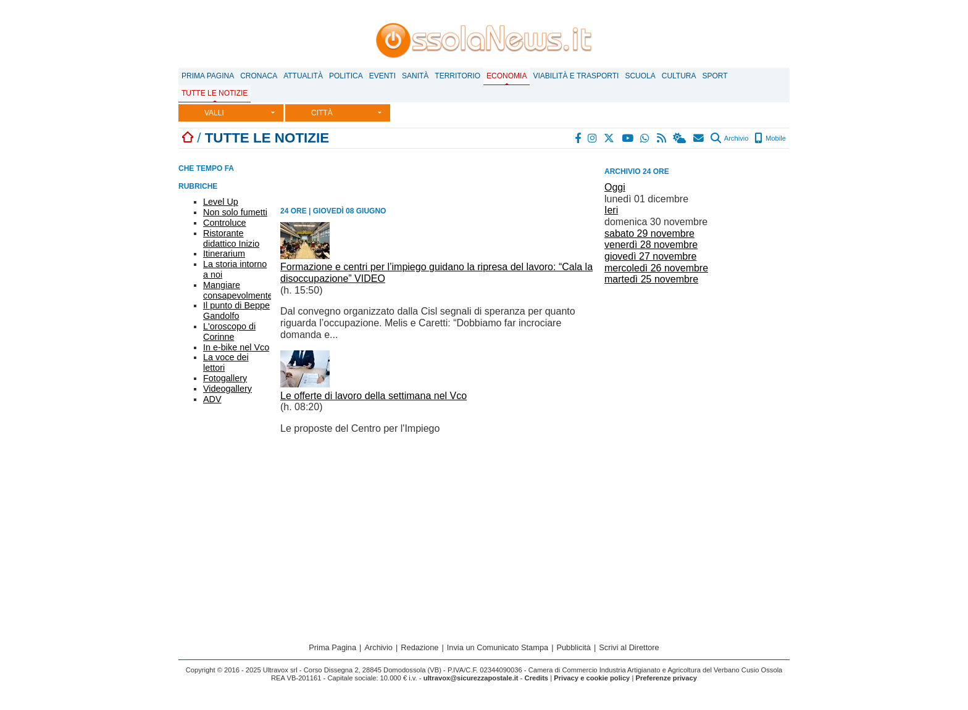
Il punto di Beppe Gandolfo (236, 310)
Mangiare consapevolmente (238, 290)
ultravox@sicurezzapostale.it (471, 678)
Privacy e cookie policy (592, 678)
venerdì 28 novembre (651, 244)
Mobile (770, 138)
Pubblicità (573, 647)
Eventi (382, 76)
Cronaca (258, 76)
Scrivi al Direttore (629, 647)
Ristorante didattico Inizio (231, 238)
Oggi (614, 187)
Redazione (419, 647)
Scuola (640, 76)
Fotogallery (225, 378)
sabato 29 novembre (649, 233)
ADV (212, 399)
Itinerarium (224, 253)
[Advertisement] (697, 375)
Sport (715, 76)
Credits (537, 678)
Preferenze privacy (666, 678)
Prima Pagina (208, 76)
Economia (506, 76)
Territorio (457, 76)
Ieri (611, 210)
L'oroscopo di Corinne (229, 331)
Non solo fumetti (235, 212)
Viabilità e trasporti (576, 76)
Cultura (679, 76)
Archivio (729, 138)
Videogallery (227, 389)
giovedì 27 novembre (650, 256)
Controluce (224, 223)
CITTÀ (322, 113)
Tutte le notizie (215, 93)
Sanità (415, 76)
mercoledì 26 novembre (656, 268)
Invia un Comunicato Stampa (497, 647)
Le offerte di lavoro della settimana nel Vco (373, 395)
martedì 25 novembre (651, 279)
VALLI (214, 113)
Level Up (220, 202)
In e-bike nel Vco (236, 347)
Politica (346, 76)
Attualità (303, 76)
